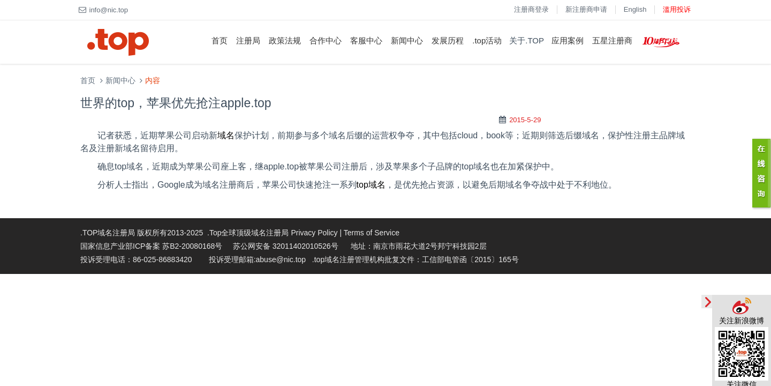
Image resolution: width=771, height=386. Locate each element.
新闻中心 (407, 40)
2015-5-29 (525, 120)
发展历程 (448, 40)
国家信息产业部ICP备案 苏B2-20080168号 (151, 246)
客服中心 (366, 40)
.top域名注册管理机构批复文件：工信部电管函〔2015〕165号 (415, 259)
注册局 (248, 40)
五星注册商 (612, 40)
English (635, 9)
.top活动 (487, 40)
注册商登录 (531, 9)
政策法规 (285, 40)
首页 (219, 40)
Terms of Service (371, 232)
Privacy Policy (314, 232)
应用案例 (567, 40)
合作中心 (325, 40)
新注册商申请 (586, 9)
